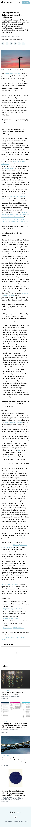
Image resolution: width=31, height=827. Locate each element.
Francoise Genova (15, 729)
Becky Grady (4, 696)
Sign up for (9, 584)
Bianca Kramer (15, 797)
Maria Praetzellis (15, 696)
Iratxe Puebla (5, 729)
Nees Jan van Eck (14, 799)
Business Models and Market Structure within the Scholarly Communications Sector (15, 214)
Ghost (21, 821)
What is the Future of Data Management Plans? (12, 693)
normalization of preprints (13, 422)
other (9, 457)
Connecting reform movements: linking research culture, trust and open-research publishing (14, 760)
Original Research (6, 721)
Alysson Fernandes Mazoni (8, 798)
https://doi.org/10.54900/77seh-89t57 (11, 39)
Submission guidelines (13, 7)
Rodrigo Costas (21, 798)
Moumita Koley (5, 34)
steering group (9, 168)
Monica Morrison (6, 730)
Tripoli (25, 821)
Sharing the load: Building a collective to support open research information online (13, 793)
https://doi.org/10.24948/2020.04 (13, 618)
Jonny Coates (5, 764)
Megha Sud (15, 34)
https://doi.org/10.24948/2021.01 (13, 609)
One (19, 450)
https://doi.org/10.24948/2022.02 (13, 628)
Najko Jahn (4, 799)
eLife (23, 538)
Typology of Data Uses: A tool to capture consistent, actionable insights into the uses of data (14, 725)
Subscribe (25, 2)
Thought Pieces (5, 690)
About (3, 7)
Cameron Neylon (6, 797)
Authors (24, 7)
